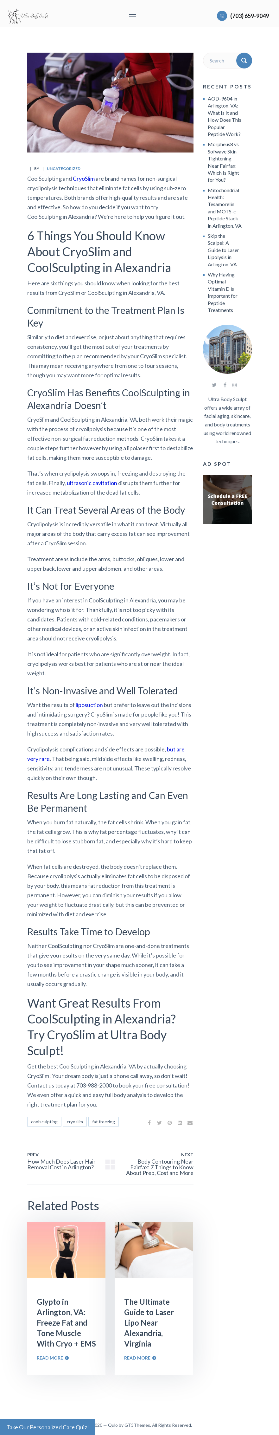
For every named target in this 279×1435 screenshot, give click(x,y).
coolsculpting (44, 1121)
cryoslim (75, 1121)
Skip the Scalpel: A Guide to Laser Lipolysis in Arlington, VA (223, 250)
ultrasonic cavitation (92, 482)
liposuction (89, 704)
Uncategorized (63, 168)
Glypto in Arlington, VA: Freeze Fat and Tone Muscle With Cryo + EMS (66, 1322)
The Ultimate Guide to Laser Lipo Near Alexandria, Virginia (149, 1322)
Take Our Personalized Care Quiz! (47, 1427)
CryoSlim (84, 178)
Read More (50, 1357)
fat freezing (103, 1121)
